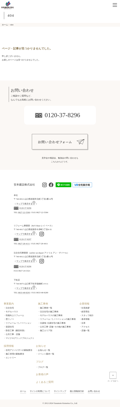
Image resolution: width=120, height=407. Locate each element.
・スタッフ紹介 (86, 315)
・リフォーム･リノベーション (17, 323)
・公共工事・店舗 (12, 334)
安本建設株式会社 (24, 184)
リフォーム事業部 (22, 225)
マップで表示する (25, 203)
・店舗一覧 (84, 330)
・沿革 (82, 323)
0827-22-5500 (24, 212)
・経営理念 (84, 311)
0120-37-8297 (25, 239)
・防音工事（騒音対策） (15, 330)
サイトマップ (60, 391)
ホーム (23, 391)
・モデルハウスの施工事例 (50, 315)
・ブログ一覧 (42, 367)
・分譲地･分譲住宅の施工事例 (51, 323)
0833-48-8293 (24, 292)
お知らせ (41, 346)
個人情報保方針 (77, 391)
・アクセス (84, 327)
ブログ (39, 361)
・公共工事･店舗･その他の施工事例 (54, 327)
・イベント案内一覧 (45, 354)
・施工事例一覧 (45, 308)
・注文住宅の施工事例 (48, 311)
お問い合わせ (94, 391)
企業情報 (84, 303)
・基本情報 (84, 319)
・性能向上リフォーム (14, 315)
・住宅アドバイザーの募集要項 (18, 350)
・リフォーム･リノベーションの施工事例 (57, 319)
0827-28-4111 (24, 243)
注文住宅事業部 (21, 253)
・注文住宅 (9, 308)
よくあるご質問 (44, 382)
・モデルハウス (11, 311)
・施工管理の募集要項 (14, 354)
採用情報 (9, 346)
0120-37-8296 (57, 115)
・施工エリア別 (45, 330)
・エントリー (10, 357)
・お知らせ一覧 (43, 350)
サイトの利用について (40, 391)
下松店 (17, 280)
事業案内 (9, 303)
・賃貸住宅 (9, 327)
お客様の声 (42, 374)
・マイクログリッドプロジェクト (19, 338)
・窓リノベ (9, 319)
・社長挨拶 (84, 308)
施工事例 (43, 303)
